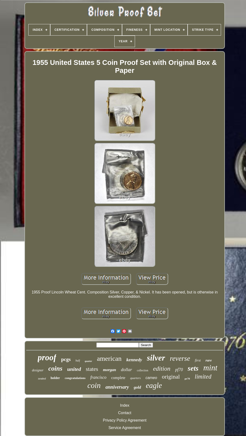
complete (118, 378)
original (171, 377)
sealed (42, 378)
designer (37, 370)
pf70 (179, 369)
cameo (151, 378)
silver (156, 357)
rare (208, 360)
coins (55, 368)
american (109, 358)
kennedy (134, 359)
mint (210, 367)
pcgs (66, 359)
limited (203, 376)
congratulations (75, 378)
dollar (126, 369)
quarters (135, 378)
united (74, 369)
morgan (109, 369)
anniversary (117, 387)
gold (137, 387)
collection (142, 370)
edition (161, 368)
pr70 (187, 378)
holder (55, 378)
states (92, 369)
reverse (180, 358)
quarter (88, 361)
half (77, 360)
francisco (98, 377)
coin (94, 385)
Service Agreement (124, 428)
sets (193, 368)
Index (124, 405)
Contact (124, 413)
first (198, 360)
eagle (154, 385)
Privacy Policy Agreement (124, 420)
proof (47, 357)
